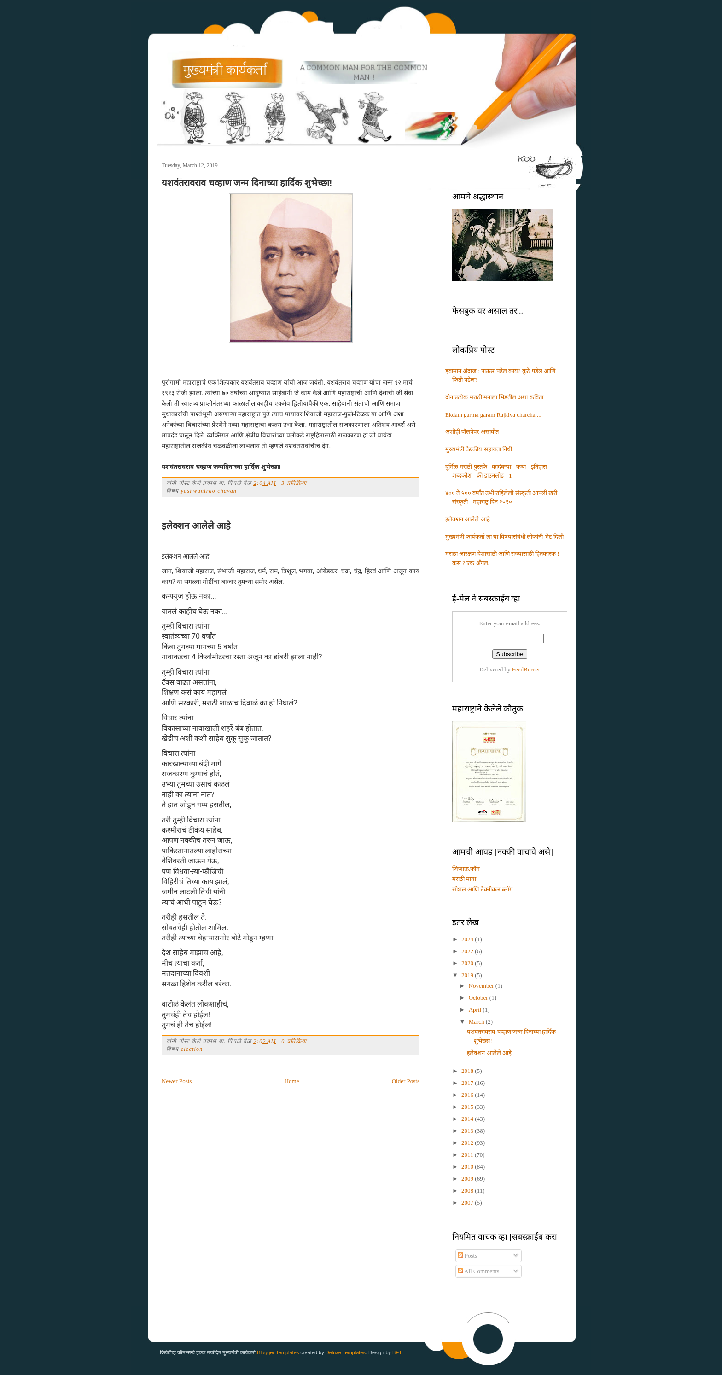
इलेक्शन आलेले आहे (196, 526)
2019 (468, 975)
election (192, 1049)
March (477, 1021)
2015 (468, 1106)
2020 (468, 963)
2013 (468, 1130)
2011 (468, 1154)
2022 (468, 951)
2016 (468, 1094)
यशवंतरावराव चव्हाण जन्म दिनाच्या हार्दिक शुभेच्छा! (247, 183)
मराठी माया (464, 878)
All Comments (479, 1271)
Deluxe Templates (346, 1352)
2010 (468, 1166)
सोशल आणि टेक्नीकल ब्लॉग (482, 889)
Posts (467, 1255)
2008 (468, 1190)
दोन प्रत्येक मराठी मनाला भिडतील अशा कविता (494, 397)
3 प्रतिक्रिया (294, 483)
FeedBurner (526, 669)
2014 (468, 1118)
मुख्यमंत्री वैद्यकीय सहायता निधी (478, 449)
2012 (468, 1142)
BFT (397, 1352)
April (476, 1009)
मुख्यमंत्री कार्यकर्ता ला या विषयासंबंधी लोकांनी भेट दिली (504, 536)
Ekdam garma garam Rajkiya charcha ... (493, 414)
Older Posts (405, 1081)
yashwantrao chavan (209, 491)
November (482, 985)
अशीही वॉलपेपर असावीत (472, 431)
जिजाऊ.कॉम (466, 868)
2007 (468, 1202)
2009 (468, 1178)
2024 (468, 939)
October (479, 997)
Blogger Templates (278, 1352)
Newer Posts (177, 1081)
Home (292, 1081)
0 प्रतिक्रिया (294, 1041)
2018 (468, 1070)
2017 (468, 1082)
